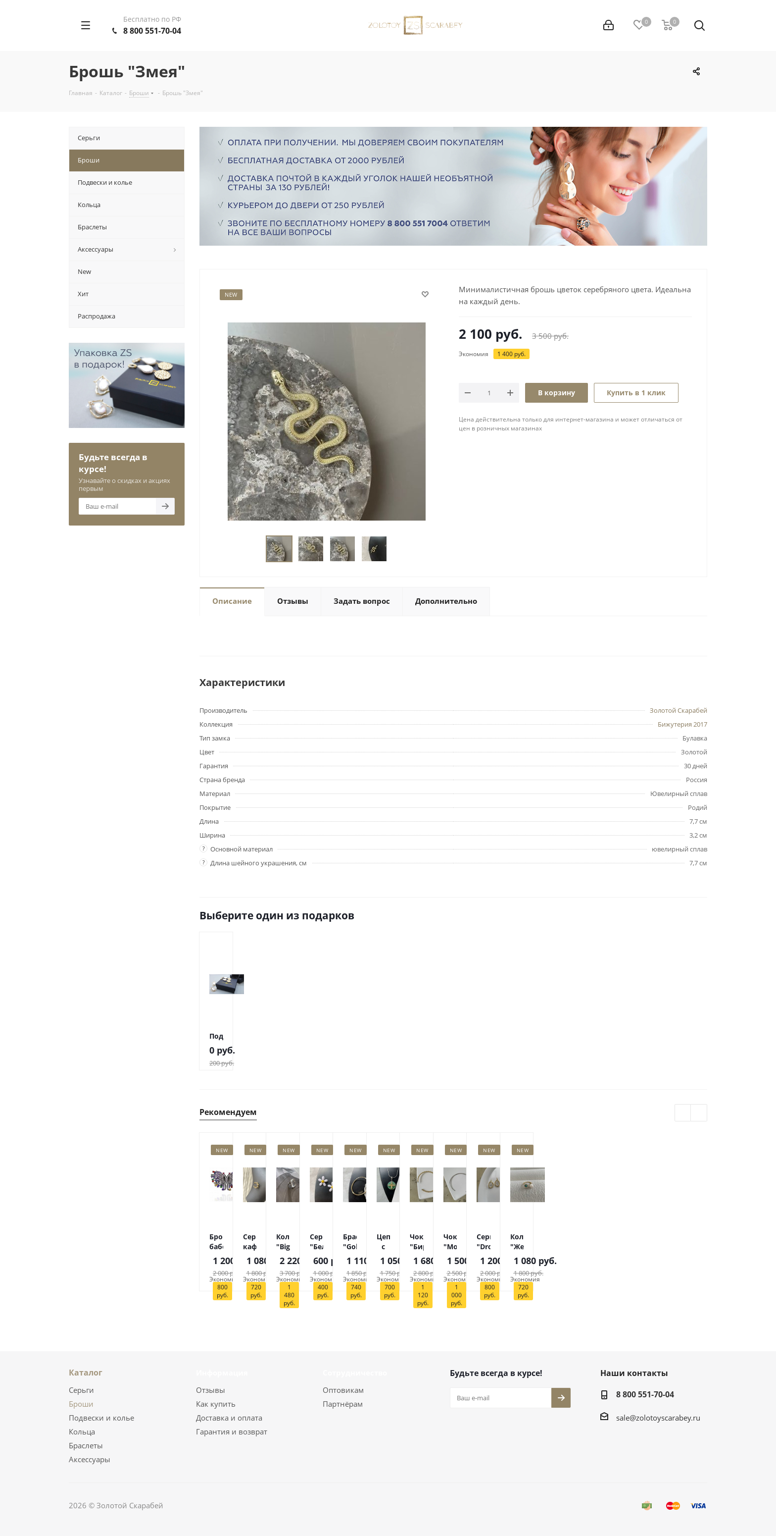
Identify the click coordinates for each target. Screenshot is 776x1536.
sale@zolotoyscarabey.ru (658, 1418)
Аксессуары (89, 1459)
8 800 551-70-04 (152, 30)
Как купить (216, 1404)
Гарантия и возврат (231, 1431)
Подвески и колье (101, 1418)
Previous (254, 549)
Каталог (85, 1372)
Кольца (82, 1431)
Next (398, 549)
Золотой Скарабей (678, 710)
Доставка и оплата (229, 1418)
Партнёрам (343, 1404)
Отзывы (210, 1390)
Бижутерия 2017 (682, 724)
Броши (81, 1404)
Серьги (81, 1390)
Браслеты (86, 1445)
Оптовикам (343, 1390)
